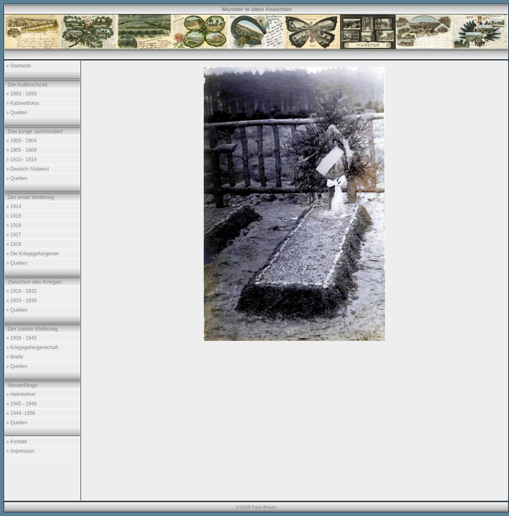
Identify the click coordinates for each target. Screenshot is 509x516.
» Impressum (20, 451)
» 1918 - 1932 (21, 291)
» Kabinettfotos (22, 103)
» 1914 (13, 206)
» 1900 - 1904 (21, 140)
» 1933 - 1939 (21, 300)
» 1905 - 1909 (21, 150)
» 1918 (13, 244)
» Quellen (16, 113)
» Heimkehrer (21, 394)
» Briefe (14, 357)
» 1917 (13, 235)
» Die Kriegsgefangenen (32, 254)
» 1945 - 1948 (21, 404)
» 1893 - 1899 (21, 94)
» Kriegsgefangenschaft (32, 347)
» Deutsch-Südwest (27, 169)
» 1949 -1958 (20, 413)
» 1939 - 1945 (21, 338)
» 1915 (13, 216)
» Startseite (18, 66)
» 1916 (13, 225)
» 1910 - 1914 (21, 159)
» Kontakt (16, 441)
